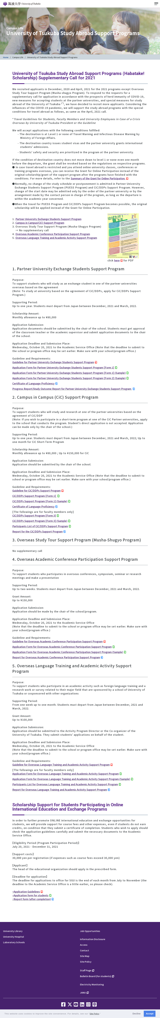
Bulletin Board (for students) (95, 976)
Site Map (84, 956)
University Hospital (13, 936)
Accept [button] (149, 1013)
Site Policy (85, 961)
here (117, 260)
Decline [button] (136, 1013)
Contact (84, 950)
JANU (83, 992)
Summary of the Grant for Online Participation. (98, 178)
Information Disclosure (92, 939)
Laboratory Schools (14, 942)
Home (5, 57)
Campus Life (17, 57)
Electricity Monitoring (92, 984)
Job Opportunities (90, 931)
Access (83, 944)
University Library (12, 931)
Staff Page (85, 970)
